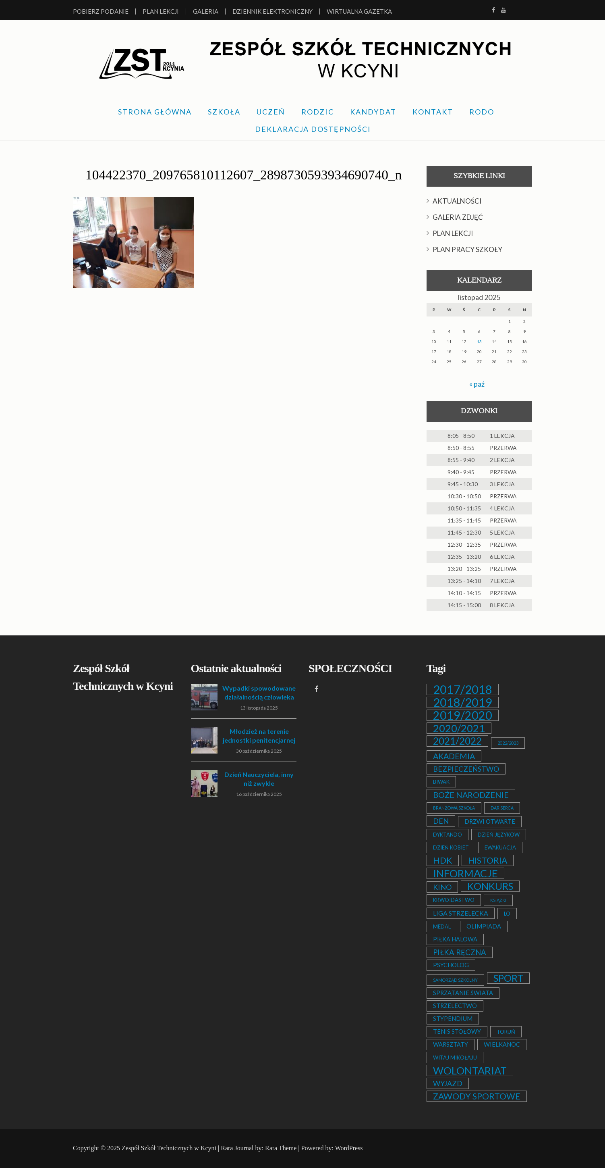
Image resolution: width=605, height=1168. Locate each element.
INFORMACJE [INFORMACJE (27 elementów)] (465, 873)
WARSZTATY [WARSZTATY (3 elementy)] (450, 1044)
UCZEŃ (271, 111)
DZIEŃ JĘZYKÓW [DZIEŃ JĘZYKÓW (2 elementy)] (499, 834)
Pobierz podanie (100, 11)
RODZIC (317, 111)
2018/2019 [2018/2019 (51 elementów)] (462, 702)
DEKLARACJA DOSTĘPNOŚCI (313, 128)
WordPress (349, 1147)
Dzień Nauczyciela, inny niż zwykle (259, 778)
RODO (481, 111)
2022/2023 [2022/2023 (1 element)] (507, 742)
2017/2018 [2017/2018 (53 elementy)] (462, 689)
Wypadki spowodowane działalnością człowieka (259, 692)
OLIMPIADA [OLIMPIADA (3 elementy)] (483, 925)
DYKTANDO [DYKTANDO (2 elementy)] (447, 834)
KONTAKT (432, 111)
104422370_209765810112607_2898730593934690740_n (243, 174)
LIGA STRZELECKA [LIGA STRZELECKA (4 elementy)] (460, 912)
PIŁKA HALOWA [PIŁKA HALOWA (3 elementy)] (455, 938)
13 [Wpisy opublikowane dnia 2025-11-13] (479, 341)
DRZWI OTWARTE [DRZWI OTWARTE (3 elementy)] (489, 821)
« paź (477, 383)
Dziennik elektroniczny (272, 11)
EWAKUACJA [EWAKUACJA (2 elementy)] (500, 847)
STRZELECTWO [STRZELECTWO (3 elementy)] (455, 1005)
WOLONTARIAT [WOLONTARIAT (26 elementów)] (470, 1070)
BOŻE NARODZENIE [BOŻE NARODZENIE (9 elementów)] (471, 794)
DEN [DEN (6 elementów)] (441, 820)
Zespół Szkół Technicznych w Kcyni (169, 1147)
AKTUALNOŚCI (457, 200)
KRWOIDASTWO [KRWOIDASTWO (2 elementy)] (453, 899)
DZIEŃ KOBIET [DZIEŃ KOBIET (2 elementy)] (451, 847)
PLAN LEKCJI (453, 233)
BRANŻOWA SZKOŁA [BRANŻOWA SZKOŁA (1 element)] (454, 807)
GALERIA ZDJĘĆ (458, 216)
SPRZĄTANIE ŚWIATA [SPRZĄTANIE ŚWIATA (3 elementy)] (463, 992)
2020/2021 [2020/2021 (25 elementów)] (459, 727)
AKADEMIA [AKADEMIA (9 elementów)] (454, 755)
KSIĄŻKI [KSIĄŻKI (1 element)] (498, 899)
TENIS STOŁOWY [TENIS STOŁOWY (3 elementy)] (457, 1031)
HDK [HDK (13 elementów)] (442, 860)
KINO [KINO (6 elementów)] (442, 886)
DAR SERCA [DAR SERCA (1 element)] (502, 807)
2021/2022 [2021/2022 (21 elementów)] (457, 740)
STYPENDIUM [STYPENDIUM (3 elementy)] (452, 1018)
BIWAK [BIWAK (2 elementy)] (441, 781)
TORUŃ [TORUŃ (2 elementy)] (506, 1031)
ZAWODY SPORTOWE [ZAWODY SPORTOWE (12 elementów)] (476, 1096)
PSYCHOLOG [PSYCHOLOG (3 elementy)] (451, 964)
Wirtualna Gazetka (359, 11)
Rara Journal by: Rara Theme (258, 1147)
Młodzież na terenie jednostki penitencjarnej (259, 735)
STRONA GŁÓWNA (155, 111)
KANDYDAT (373, 111)
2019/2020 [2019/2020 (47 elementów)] (462, 714)
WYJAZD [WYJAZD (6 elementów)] (447, 1082)
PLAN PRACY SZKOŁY (467, 249)
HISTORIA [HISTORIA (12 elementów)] (487, 860)
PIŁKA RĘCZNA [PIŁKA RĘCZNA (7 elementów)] (459, 951)
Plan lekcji (161, 11)
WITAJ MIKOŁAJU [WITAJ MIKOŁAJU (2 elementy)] (455, 1057)
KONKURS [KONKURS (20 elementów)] (490, 885)
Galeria (205, 11)
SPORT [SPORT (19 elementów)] (508, 977)
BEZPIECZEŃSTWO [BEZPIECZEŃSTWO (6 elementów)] (466, 768)
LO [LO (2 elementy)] (507, 913)
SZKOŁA (224, 111)
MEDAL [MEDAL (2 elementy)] (442, 926)
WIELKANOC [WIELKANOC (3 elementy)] (502, 1044)
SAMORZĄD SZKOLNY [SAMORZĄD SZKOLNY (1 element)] (455, 979)
